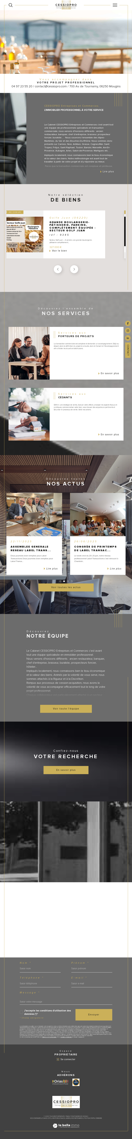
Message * (30, 992)
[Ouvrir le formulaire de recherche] (11, 5)
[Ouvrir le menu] (114, 5)
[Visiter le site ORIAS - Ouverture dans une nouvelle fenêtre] (60, 1082)
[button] (74, 269)
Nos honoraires (35, 1118)
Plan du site (47, 1118)
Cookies (99, 1118)
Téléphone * (32, 978)
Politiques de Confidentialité (49, 1037)
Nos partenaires (77, 1118)
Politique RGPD (89, 1118)
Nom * (25, 963)
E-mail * (79, 978)
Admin (68, 1118)
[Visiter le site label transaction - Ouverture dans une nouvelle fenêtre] (75, 1082)
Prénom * (80, 963)
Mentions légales (58, 1118)
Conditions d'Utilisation (66, 1037)
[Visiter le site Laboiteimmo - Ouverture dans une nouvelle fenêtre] (66, 1129)
